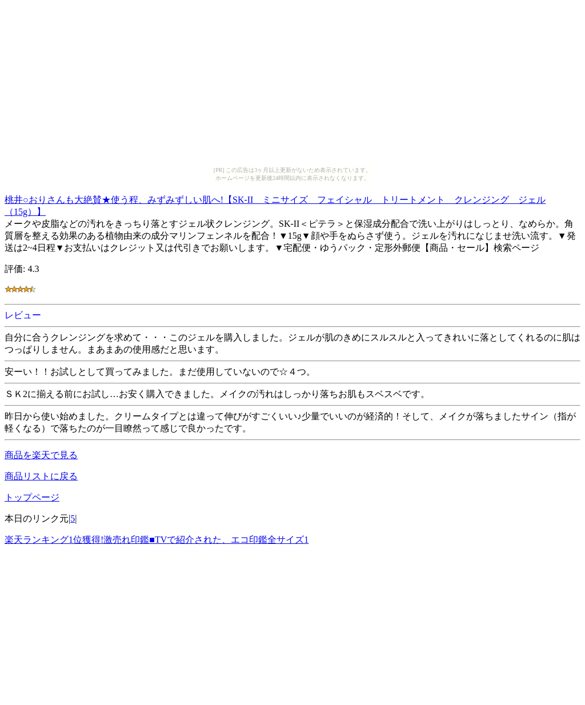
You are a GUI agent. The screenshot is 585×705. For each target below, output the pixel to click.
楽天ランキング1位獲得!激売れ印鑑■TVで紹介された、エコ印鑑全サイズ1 (156, 539)
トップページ (32, 497)
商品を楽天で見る (41, 455)
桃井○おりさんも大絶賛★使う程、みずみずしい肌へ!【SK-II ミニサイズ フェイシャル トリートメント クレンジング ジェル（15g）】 (275, 204)
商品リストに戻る (41, 476)
